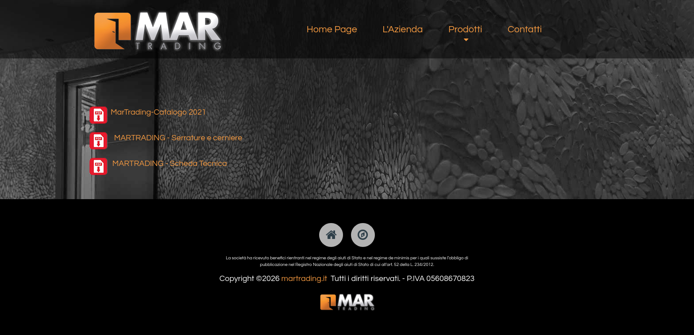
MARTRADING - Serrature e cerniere (178, 138)
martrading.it (304, 278)
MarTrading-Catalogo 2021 (158, 112)
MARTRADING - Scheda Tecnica (169, 163)
